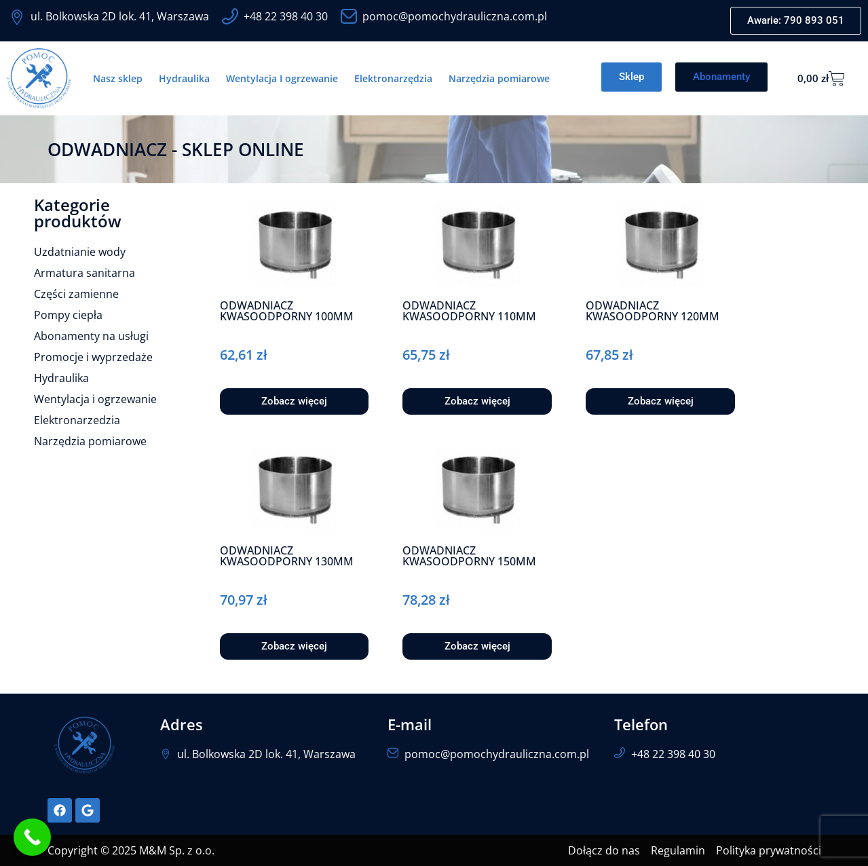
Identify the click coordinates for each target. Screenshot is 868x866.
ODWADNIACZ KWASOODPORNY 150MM (469, 556)
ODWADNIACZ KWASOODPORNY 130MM (287, 556)
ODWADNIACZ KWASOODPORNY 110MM (469, 311)
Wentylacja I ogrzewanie (282, 78)
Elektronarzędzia (393, 78)
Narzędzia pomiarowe (499, 78)
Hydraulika (184, 78)
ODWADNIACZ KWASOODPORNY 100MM (287, 311)
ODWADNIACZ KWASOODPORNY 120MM (652, 311)
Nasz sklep (118, 78)
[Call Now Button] (32, 837)
